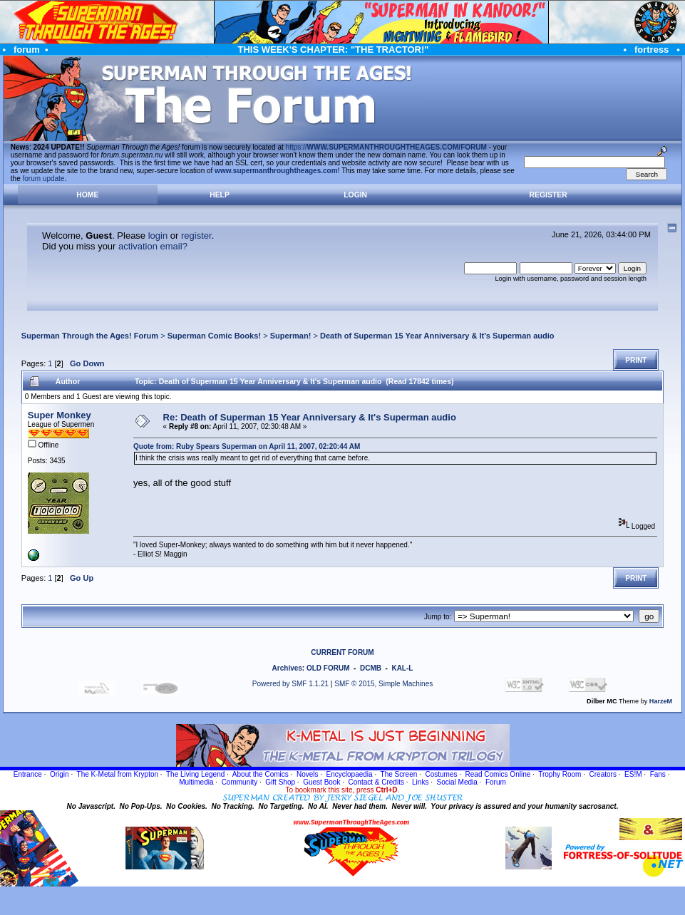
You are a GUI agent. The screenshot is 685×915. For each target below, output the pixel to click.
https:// (386, 147)
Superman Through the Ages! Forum (89, 335)
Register (548, 195)
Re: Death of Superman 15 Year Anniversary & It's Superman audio (309, 417)
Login (355, 195)
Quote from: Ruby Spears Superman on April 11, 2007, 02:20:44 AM (246, 446)
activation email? (152, 246)
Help (220, 195)
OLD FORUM (328, 668)
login (158, 235)
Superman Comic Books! (214, 335)
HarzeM (660, 701)
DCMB (370, 668)
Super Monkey (59, 415)
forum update (44, 178)
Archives (287, 668)
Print (636, 360)
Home (87, 195)
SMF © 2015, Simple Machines (383, 684)
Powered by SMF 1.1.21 (290, 684)
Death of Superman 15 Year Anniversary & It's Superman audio (437, 335)
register (196, 235)
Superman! (290, 335)
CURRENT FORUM (342, 652)
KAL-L (402, 668)
